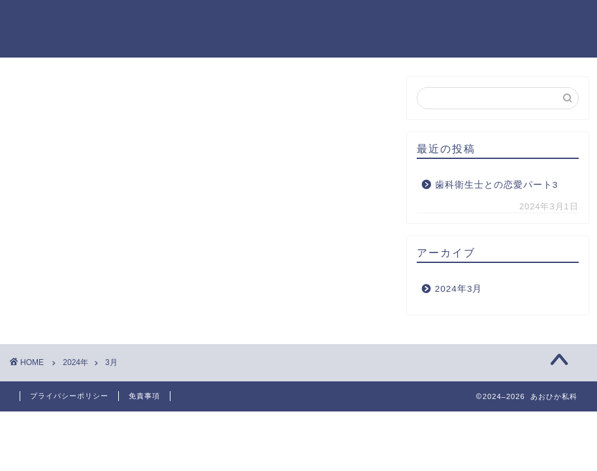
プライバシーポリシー (69, 396)
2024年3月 (459, 289)
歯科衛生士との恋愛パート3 (496, 185)
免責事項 (144, 396)
